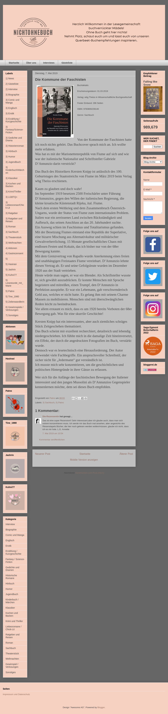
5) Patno (60, 402)
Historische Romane (11, 576)
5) (7, 258)
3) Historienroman (15, 145)
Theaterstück (12, 653)
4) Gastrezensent (14, 253)
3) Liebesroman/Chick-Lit (15, 205)
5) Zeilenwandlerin (15, 301)
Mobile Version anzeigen (84, 459)
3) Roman (11, 226)
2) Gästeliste (12, 84)
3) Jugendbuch (13, 162)
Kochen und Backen (12, 614)
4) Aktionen (11, 248)
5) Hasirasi (11, 264)
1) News (10, 78)
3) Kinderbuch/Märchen (15, 170)
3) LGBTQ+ (11, 197)
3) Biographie (12, 94)
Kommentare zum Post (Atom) (89, 473)
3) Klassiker (12, 178)
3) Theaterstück (13, 237)
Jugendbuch (12, 594)
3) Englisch (11, 108)
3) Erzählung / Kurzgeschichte (13, 120)
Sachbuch (11, 648)
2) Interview (11, 89)
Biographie (11, 529)
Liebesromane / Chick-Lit (13, 628)
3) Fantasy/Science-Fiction (14, 130)
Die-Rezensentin (50, 416)
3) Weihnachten (14, 242)
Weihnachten (12, 658)
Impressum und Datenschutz (16, 694)
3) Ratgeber (12, 213)
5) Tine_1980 (12, 296)
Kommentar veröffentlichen (52, 439)
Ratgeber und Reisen (13, 636)
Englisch (10, 540)
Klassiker (10, 607)
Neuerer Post (42, 453)
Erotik (8, 545)
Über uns (31, 62)
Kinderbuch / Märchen (12, 601)
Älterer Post (126, 453)
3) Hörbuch (11, 151)
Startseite (14, 62)
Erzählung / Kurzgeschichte (13, 552)
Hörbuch (10, 583)
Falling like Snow (150, 83)
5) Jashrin (11, 269)
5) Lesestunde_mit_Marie (14, 283)
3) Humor (10, 156)
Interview (10, 524)
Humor (9, 589)
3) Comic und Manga (12, 101)
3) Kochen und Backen (13, 185)
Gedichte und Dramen (12, 568)
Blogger (101, 707)
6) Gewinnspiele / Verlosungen (14, 308)
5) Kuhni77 (11, 275)
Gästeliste (67, 62)
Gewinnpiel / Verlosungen (12, 665)
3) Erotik (10, 113)
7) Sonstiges (12, 315)
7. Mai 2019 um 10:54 (52, 433)
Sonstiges (11, 672)
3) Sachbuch (49, 402)
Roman (9, 642)
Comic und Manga (15, 535)
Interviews (48, 62)
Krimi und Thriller (14, 621)
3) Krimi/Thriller (13, 191)
